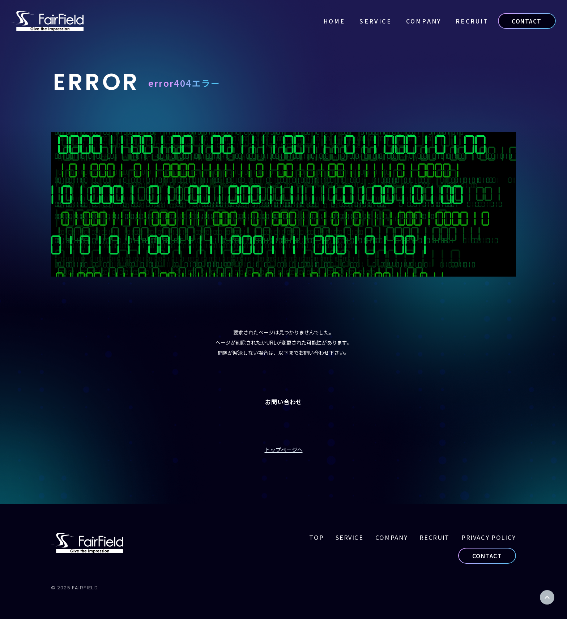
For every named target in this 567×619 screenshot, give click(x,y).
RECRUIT (472, 21)
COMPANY (423, 21)
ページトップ (547, 597)
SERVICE (375, 21)
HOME (334, 21)
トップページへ (284, 449)
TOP (316, 537)
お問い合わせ (283, 401)
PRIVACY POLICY (488, 537)
